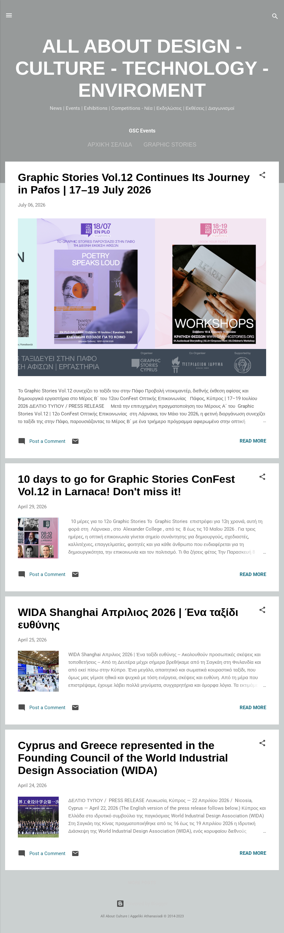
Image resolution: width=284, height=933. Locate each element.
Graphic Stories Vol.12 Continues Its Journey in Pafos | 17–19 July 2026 (134, 183)
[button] (262, 176)
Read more (253, 441)
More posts (142, 882)
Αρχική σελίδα (110, 144)
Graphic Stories (170, 144)
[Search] (275, 17)
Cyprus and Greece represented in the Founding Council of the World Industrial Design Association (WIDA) (123, 757)
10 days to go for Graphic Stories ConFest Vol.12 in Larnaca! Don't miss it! (126, 485)
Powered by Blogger (142, 903)
